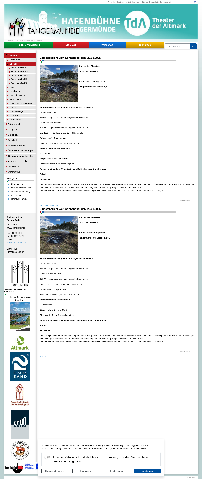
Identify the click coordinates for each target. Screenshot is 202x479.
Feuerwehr (29, 41)
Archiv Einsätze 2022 (19, 79)
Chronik (13, 107)
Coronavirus (14, 171)
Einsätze (39, 41)
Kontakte (14, 115)
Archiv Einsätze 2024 (19, 71)
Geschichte (13, 140)
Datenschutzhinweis (54, 471)
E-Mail (9, 239)
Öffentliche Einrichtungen (20, 150)
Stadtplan (120, 2)
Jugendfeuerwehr (17, 95)
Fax (8, 236)
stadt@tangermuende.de (18, 242)
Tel (8, 233)
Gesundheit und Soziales (20, 156)
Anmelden (111, 2)
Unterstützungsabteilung (21, 103)
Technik (13, 87)
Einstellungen (116, 471)
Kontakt (128, 2)
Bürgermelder (15, 124)
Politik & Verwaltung (28, 45)
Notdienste (13, 166)
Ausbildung (15, 91)
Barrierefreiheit (165, 2)
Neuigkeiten (15, 60)
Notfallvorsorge (16, 111)
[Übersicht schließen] (49, 205)
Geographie (14, 129)
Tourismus (145, 45)
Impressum (85, 471)
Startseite (10, 41)
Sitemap (145, 2)
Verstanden (147, 471)
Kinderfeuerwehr (17, 99)
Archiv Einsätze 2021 (19, 83)
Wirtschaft (107, 45)
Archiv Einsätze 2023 (19, 75)
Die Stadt (19, 41)
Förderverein (15, 120)
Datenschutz (153, 2)
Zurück (43, 356)
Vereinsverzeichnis (17, 161)
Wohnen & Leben (16, 145)
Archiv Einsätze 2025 (19, 68)
